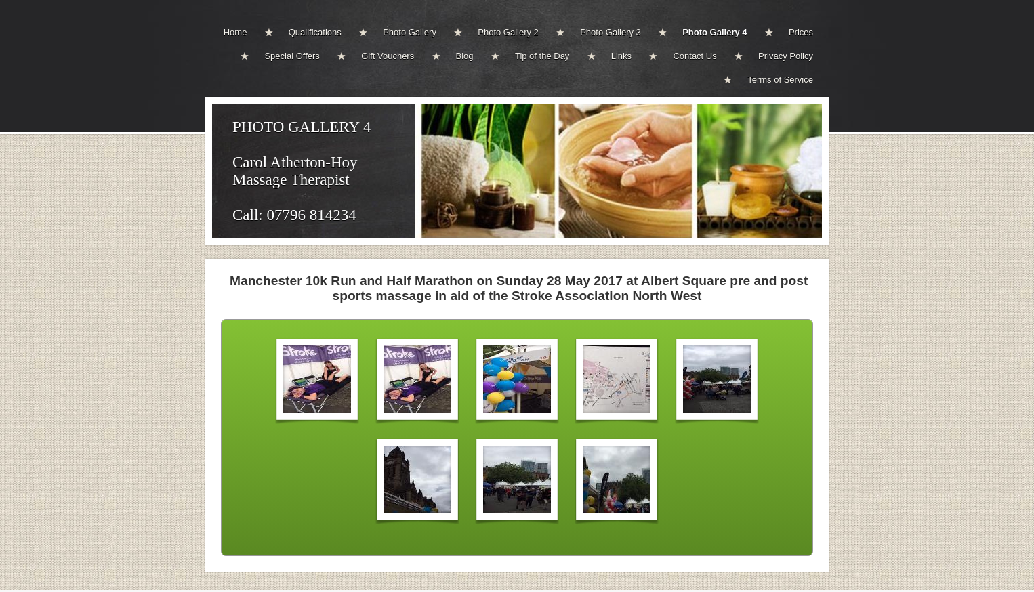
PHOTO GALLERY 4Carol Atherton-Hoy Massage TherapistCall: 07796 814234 (301, 171)
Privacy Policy (785, 56)
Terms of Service (780, 80)
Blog (465, 56)
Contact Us (694, 56)
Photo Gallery (409, 32)
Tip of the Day (542, 56)
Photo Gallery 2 (508, 32)
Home (235, 32)
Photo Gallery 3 (610, 32)
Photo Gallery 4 (714, 32)
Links (621, 56)
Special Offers (291, 56)
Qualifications (315, 32)
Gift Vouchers (387, 56)
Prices (801, 32)
